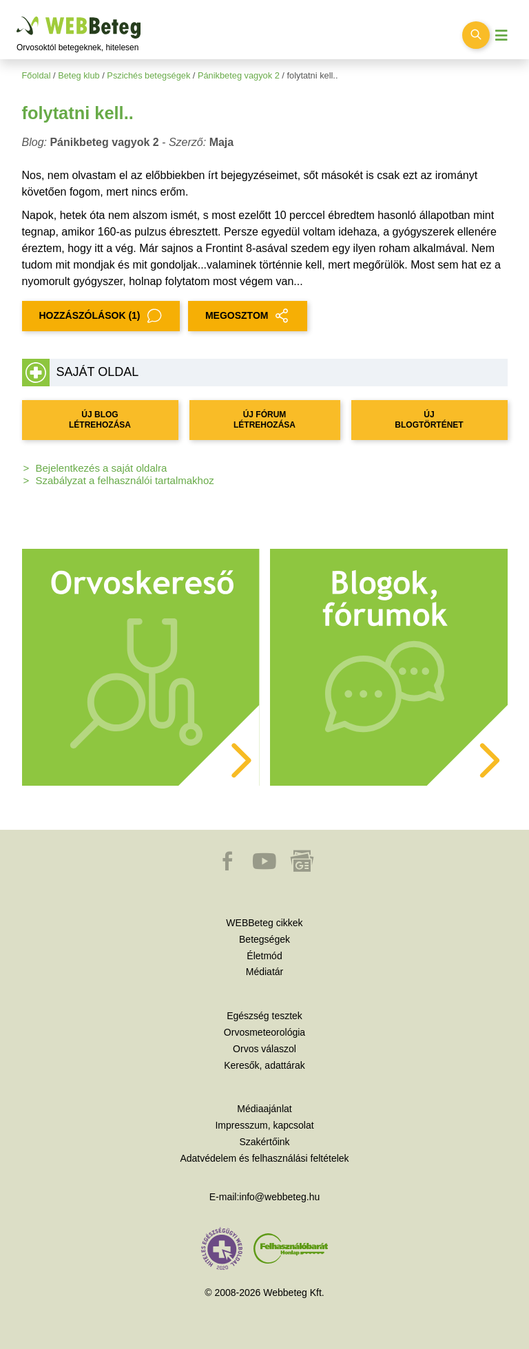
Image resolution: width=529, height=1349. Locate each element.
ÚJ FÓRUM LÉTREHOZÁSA (264, 420)
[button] (229, 867)
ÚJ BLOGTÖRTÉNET (429, 420)
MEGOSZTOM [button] (248, 316)
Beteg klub (78, 75)
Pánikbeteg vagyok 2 (239, 75)
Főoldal (36, 75)
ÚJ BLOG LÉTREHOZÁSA (100, 420)
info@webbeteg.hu (279, 1196)
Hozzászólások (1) (101, 316)
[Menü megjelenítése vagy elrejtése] (501, 35)
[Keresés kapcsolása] (476, 35)
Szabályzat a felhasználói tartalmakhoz (125, 480)
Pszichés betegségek (148, 75)
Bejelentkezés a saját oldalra (101, 468)
